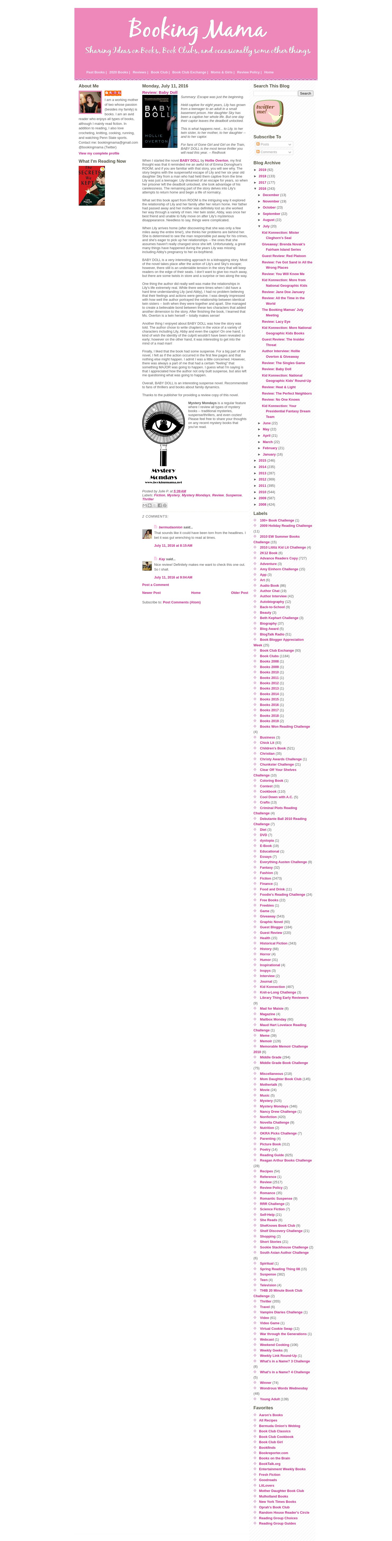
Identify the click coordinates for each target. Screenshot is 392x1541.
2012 (263, 479)
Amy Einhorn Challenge (279, 569)
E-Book (266, 846)
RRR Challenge (272, 1204)
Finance (266, 884)
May (266, 429)
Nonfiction (268, 1117)
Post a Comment (155, 585)
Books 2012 (269, 683)
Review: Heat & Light (279, 387)
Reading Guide (272, 1155)
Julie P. (115, 93)
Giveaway (268, 916)
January (270, 454)
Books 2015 (269, 699)
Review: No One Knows (281, 399)
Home (269, 72)
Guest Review (271, 933)
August (269, 220)
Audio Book (269, 586)
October (270, 207)
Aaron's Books (271, 1415)
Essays (266, 857)
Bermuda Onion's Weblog (279, 1426)
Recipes (266, 1171)
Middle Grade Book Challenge (284, 1063)
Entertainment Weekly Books (282, 1469)
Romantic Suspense (276, 1198)
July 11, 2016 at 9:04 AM (173, 577)
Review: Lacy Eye (276, 322)
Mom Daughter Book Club (281, 1079)
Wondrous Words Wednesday (284, 1388)
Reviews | (140, 72)
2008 (263, 504)
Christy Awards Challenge (281, 759)
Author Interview (273, 596)
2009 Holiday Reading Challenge (286, 526)
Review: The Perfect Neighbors (287, 393)
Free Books (269, 900)
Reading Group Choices (278, 1518)
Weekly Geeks (271, 1350)
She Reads (268, 1220)
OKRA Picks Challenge (278, 1133)
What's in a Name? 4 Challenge (285, 1372)
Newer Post (151, 593)
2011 (263, 486)
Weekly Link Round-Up (278, 1356)
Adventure (268, 564)
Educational (269, 851)
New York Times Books (277, 1502)
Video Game (270, 1323)
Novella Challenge (274, 1122)
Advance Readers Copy (279, 558)
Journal (266, 981)
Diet (263, 830)
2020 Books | (119, 72)
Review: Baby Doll (159, 92)
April (267, 436)
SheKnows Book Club (277, 1225)
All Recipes (268, 1420)
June (267, 423)
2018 (263, 176)
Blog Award (269, 629)
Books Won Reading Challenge (285, 726)
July (266, 226)
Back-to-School (272, 607)
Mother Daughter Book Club (281, 1491)
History (266, 949)
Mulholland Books (273, 1496)
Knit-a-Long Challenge (278, 992)
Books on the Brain (274, 1458)
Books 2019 (269, 721)
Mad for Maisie (272, 1008)
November (271, 201)
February (270, 448)
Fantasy (266, 867)
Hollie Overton (216, 160)
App (263, 575)
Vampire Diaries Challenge (281, 1312)
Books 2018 (269, 716)
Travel (265, 1307)
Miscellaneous (271, 1074)
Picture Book (270, 1144)
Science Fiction (272, 1209)
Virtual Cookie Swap (276, 1329)
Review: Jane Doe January (283, 292)
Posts (262, 144)
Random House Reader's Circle (284, 1512)
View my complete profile (99, 153)
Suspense (234, 495)
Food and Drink (272, 889)
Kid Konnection (272, 987)
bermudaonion (170, 527)
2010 (263, 492)
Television (268, 1285)
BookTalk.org (269, 1464)
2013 (263, 473)
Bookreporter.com (273, 1453)
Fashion (266, 873)
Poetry (265, 1149)
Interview (267, 976)
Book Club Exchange (277, 650)
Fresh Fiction (269, 1475)
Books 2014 (269, 694)
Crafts (265, 802)
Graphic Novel (271, 922)
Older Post (239, 593)
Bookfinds (267, 1448)
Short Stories (270, 1242)
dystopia (267, 840)
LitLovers (266, 1485)
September (272, 214)
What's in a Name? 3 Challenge (285, 1361)
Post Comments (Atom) (182, 602)
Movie (265, 1090)
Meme (265, 1035)
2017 (263, 182)
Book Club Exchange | (190, 72)
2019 (263, 170)
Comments (266, 152)
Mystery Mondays (196, 495)
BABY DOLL (189, 160)
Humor (265, 960)
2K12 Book (269, 553)
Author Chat (270, 591)
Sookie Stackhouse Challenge (284, 1247)
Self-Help (267, 1215)
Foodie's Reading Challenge (282, 895)
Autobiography (272, 602)
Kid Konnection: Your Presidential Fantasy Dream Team (286, 411)
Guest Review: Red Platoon (284, 256)
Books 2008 (269, 661)
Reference (268, 1177)
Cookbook (268, 791)
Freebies (267, 905)
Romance (267, 1193)
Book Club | (160, 72)
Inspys (265, 971)
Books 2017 (269, 710)
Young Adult (270, 1399)
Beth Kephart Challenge (279, 618)
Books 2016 (269, 705)
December (271, 195)
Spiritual (267, 1263)
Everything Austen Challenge (283, 862)
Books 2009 (269, 667)
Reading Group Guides (277, 1523)
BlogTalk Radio (272, 634)
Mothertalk (268, 1085)
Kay (162, 559)
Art (262, 580)
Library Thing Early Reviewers (284, 998)
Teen (264, 1280)
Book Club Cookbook (276, 1437)
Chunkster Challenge (277, 764)
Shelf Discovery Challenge (281, 1231)
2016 (263, 189)
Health (265, 938)
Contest (266, 786)
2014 (263, 467)
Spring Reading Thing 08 (280, 1269)
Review (218, 495)
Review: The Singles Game (283, 363)
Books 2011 (269, 678)
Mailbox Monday (273, 1019)
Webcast (267, 1339)
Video (264, 1318)
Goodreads (268, 1480)
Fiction (159, 495)
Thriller (148, 499)
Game (265, 911)
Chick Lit (267, 743)
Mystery (173, 495)
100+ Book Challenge (277, 520)
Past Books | (96, 72)
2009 (263, 498)
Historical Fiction (274, 943)
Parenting (268, 1139)
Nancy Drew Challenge (278, 1112)
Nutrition (267, 1128)
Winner (265, 1383)
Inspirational (270, 965)
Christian (267, 754)
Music (265, 1095)
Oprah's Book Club (274, 1507)
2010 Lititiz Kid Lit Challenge (283, 547)
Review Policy (271, 1188)
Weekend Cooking (274, 1345)
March (268, 442)
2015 (263, 460)
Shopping (268, 1236)
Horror (265, 954)
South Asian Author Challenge (284, 1253)
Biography (268, 623)
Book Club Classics (275, 1431)
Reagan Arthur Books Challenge (286, 1160)
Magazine (267, 1014)
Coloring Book (271, 781)
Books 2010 (269, 672)
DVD (263, 835)
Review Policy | (249, 72)
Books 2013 (269, 688)
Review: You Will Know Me (283, 274)
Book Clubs (269, 656)
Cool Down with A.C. (276, 797)
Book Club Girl (271, 1442)
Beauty (265, 613)
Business (267, 737)
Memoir (266, 1041)
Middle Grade (271, 1057)
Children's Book (273, 748)
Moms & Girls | (223, 72)
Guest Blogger (271, 927)
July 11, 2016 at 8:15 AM (173, 545)
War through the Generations (283, 1334)
